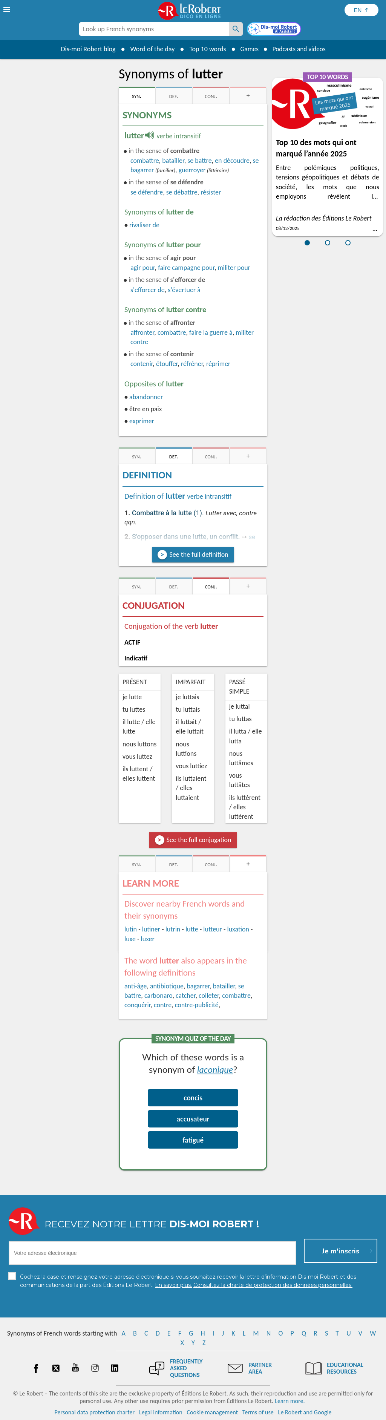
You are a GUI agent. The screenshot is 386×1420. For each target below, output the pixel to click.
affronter (142, 332)
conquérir (137, 1005)
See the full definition (198, 554)
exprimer (141, 421)
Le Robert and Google (305, 1412)
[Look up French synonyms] (236, 29)
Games (248, 49)
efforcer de (147, 290)
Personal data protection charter (95, 1412)
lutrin (172, 929)
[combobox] (154, 29)
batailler (173, 160)
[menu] (7, 9)
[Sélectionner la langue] (361, 10)
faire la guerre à (211, 332)
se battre (199, 160)
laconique (215, 1069)
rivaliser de (144, 225)
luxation (238, 929)
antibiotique (167, 986)
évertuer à (184, 290)
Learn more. (290, 1401)
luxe (130, 939)
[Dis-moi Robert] (275, 30)
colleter (209, 995)
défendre (146, 192)
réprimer (218, 364)
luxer (148, 939)
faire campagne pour (186, 267)
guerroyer (192, 170)
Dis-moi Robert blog (85, 49)
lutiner (151, 929)
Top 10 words (205, 49)
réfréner (192, 364)
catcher (185, 995)
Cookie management (212, 1412)
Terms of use (258, 1412)
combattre (144, 160)
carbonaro (158, 995)
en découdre (232, 160)
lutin (130, 929)
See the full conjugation (199, 840)
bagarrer (198, 986)
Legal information (160, 1412)
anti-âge (135, 986)
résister (211, 192)
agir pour (142, 267)
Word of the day (150, 49)
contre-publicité (197, 1005)
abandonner (146, 397)
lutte (191, 929)
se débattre (182, 192)
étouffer (167, 364)
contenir (141, 364)
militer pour (234, 267)
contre (163, 1005)
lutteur (212, 929)
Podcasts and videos (300, 49)
